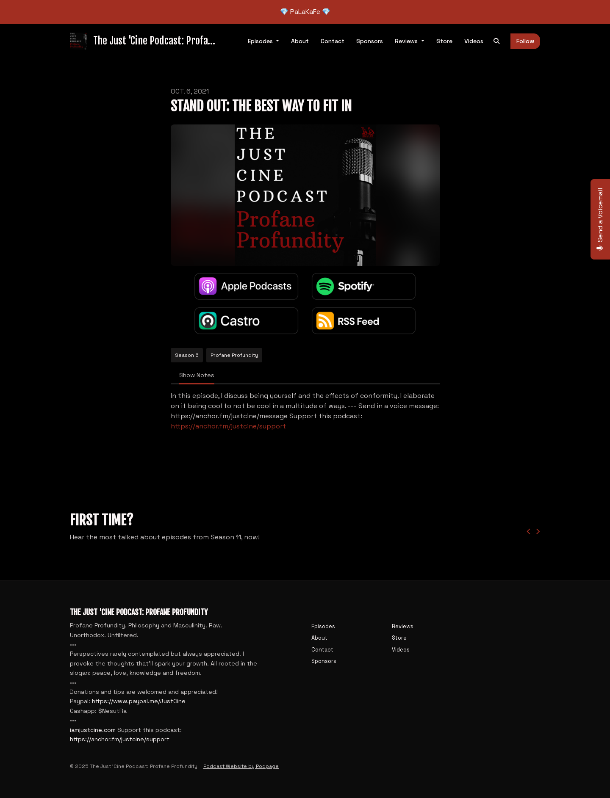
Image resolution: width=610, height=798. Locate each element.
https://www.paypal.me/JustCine (139, 701)
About (300, 41)
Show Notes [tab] (196, 375)
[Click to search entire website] (496, 41)
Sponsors (369, 41)
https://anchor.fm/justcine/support (228, 426)
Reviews (407, 41)
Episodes (261, 41)
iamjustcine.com (93, 730)
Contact (332, 41)
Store (444, 41)
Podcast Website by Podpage (241, 766)
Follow (525, 41)
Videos (473, 41)
